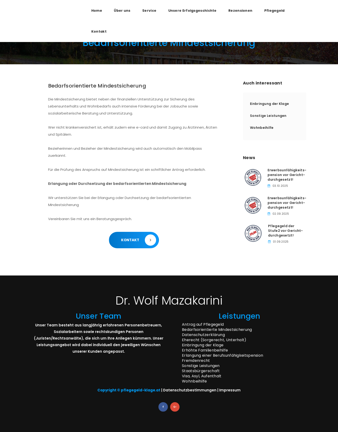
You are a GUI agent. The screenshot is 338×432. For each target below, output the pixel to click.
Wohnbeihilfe (262, 127)
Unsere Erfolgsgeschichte (192, 10)
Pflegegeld (274, 10)
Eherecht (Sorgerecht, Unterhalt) (214, 340)
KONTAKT (138, 240)
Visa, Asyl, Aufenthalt (202, 376)
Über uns (122, 10)
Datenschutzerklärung (203, 334)
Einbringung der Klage (269, 103)
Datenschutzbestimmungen (189, 390)
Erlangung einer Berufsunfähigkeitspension (222, 355)
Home (96, 10)
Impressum (230, 390)
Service (149, 10)
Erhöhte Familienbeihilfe (205, 350)
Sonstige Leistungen (268, 115)
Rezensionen (240, 10)
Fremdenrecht (196, 360)
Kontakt (99, 31)
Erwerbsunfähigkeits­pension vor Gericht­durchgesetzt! (287, 175)
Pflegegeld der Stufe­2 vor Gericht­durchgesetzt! (285, 231)
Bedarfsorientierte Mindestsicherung (217, 329)
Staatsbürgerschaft (201, 371)
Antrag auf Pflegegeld (203, 324)
